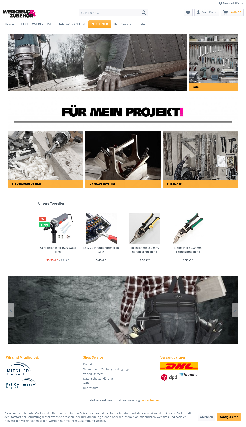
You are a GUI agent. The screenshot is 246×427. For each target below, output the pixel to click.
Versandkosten (150, 400)
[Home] (9, 24)
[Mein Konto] (206, 12)
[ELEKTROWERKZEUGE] (36, 24)
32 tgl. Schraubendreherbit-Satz (101, 250)
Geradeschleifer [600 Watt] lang (58, 250)
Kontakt (88, 364)
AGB (86, 383)
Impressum (90, 388)
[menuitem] (113, 12)
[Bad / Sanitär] (123, 24)
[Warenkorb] (232, 12)
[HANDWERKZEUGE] (71, 24)
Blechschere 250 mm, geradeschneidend (144, 250)
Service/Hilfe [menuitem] (229, 3)
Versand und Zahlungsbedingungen (107, 369)
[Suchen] (144, 12)
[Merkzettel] (188, 12)
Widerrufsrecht (93, 374)
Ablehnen (206, 417)
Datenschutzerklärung (98, 378)
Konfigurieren (228, 417)
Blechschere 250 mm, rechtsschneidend (188, 250)
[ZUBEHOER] (99, 24)
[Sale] (142, 24)
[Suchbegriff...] (113, 12)
